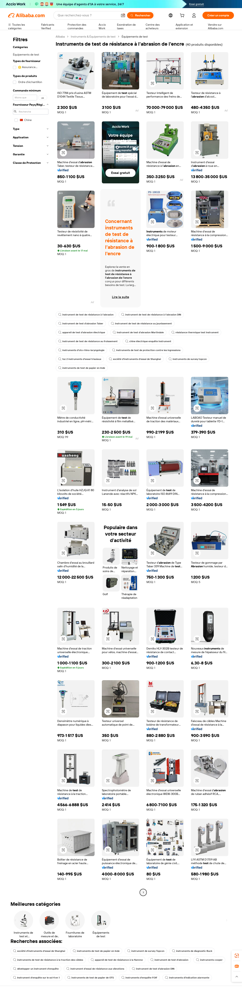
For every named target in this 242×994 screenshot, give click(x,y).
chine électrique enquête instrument (148, 341)
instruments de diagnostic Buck (192, 951)
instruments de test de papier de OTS (90, 977)
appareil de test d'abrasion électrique (81, 332)
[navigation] (30, 465)
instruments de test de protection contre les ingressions (146, 350)
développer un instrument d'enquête (36, 968)
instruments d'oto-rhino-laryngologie (81, 350)
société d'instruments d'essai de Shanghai (135, 359)
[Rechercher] (140, 15)
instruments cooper (209, 959)
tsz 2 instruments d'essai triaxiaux (79, 359)
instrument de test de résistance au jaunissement (141, 323)
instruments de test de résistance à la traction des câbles (48, 959)
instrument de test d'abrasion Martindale (138, 332)
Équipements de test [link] (135, 36)
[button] (123, 15)
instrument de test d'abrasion (169, 959)
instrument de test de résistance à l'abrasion (86, 314)
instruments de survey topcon (188, 359)
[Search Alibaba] (87, 15)
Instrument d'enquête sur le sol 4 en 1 (36, 977)
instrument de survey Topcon (145, 951)
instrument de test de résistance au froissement (88, 341)
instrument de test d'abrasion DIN (153, 968)
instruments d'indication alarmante (187, 977)
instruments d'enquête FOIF (139, 977)
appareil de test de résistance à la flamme (117, 959)
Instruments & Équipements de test (93, 36)
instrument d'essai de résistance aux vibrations (95, 968)
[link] (237, 955)
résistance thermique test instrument (195, 332)
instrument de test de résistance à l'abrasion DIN (151, 314)
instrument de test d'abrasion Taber (80, 323)
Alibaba (60, 36)
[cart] (183, 16)
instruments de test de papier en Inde (81, 368)
